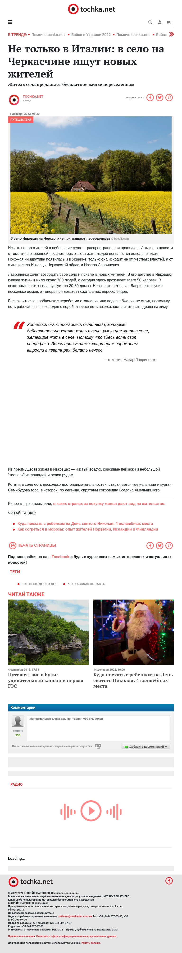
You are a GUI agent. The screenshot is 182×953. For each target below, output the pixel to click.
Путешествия (20, 119)
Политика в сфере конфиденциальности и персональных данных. (76, 936)
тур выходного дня (39, 584)
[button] (159, 22)
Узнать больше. (91, 942)
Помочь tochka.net (49, 34)
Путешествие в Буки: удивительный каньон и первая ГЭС (45, 680)
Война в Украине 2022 (91, 34)
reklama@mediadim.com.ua (75, 916)
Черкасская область (86, 584)
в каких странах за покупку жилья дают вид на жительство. (109, 504)
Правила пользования (21, 936)
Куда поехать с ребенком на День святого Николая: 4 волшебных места (133, 680)
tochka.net (33, 96)
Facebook (60, 557)
